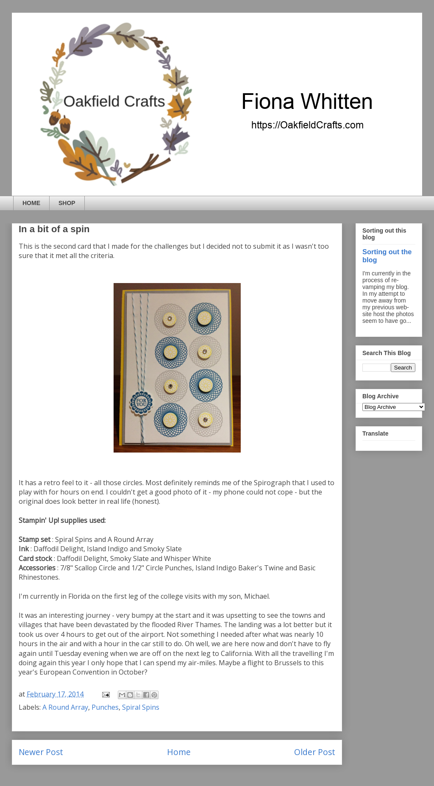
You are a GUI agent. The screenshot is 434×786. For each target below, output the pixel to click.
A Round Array (65, 707)
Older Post (314, 752)
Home (179, 752)
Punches (105, 707)
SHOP (66, 203)
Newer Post (41, 752)
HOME (31, 203)
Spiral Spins (140, 707)
